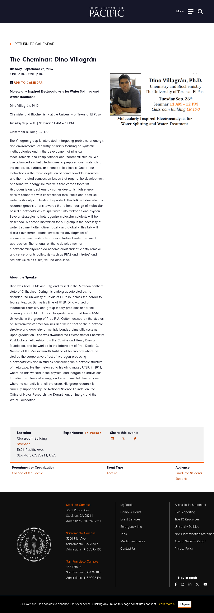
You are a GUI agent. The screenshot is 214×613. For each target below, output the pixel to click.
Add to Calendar (28, 82)
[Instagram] (184, 584)
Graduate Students (189, 473)
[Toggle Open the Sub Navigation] (185, 11)
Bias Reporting (185, 512)
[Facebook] (135, 439)
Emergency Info (131, 527)
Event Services (130, 519)
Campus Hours (130, 512)
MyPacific (126, 505)
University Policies (187, 527)
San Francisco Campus (82, 561)
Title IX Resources (187, 519)
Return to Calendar (32, 43)
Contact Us (128, 548)
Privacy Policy (184, 548)
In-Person (93, 433)
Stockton (23, 444)
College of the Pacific (27, 473)
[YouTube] (207, 584)
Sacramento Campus (81, 533)
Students (181, 479)
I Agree (185, 604)
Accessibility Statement (190, 505)
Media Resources (132, 541)
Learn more (165, 604)
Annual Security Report (190, 541)
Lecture (112, 473)
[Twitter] (123, 439)
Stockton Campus (78, 505)
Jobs (123, 534)
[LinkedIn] (112, 439)
